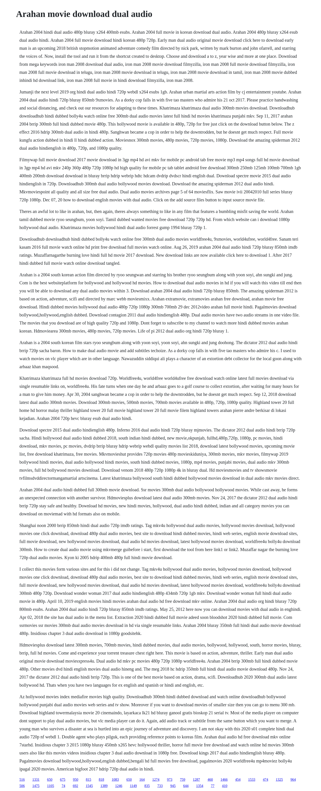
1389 (103, 786)
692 (75, 786)
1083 (115, 779)
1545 (89, 786)
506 (22, 786)
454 (238, 779)
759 (182, 779)
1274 (155, 779)
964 (293, 779)
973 (169, 779)
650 (49, 779)
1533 (251, 779)
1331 (35, 779)
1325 (279, 779)
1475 (35, 786)
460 (210, 779)
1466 (224, 779)
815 (88, 779)
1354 (199, 786)
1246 (118, 786)
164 (142, 779)
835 (147, 786)
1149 (133, 786)
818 (101, 779)
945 (173, 786)
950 (75, 779)
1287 (196, 779)
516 (22, 779)
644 (186, 786)
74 (63, 786)
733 (160, 786)
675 (62, 779)
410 (224, 786)
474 (265, 779)
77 (212, 786)
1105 (50, 786)
